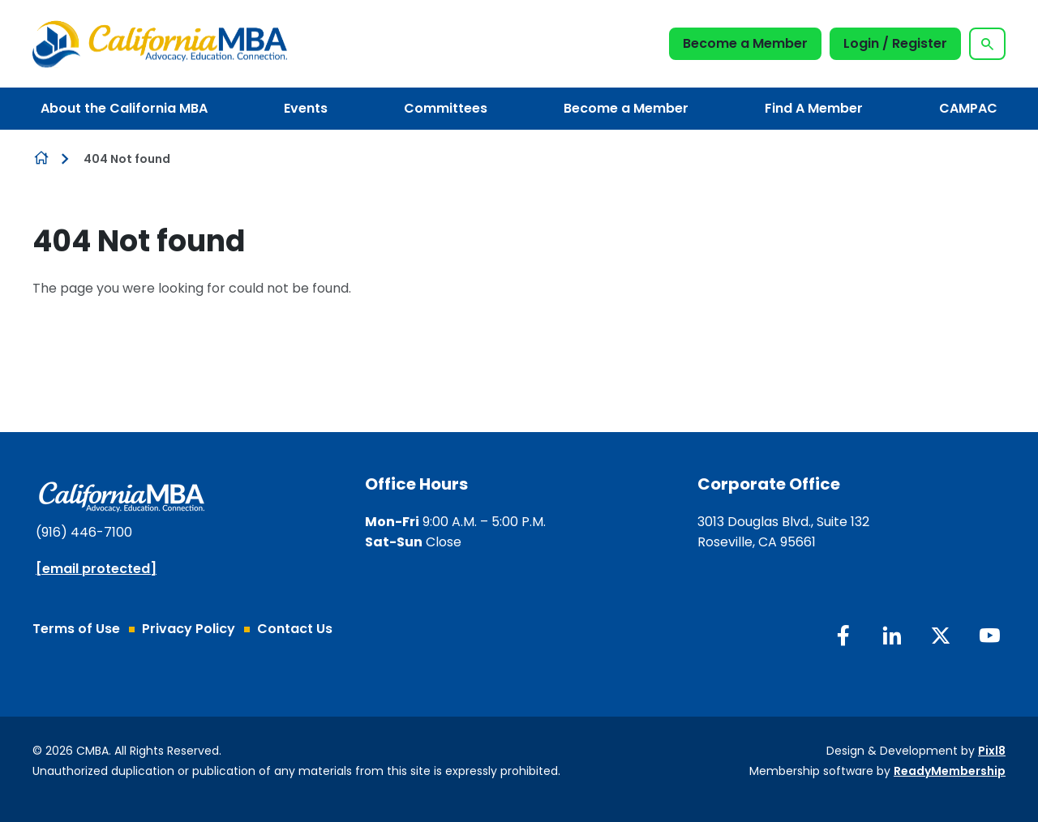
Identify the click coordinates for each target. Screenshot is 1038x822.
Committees (445, 108)
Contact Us (294, 628)
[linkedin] (892, 635)
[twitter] (940, 635)
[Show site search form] (987, 44)
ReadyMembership (950, 771)
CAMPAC (968, 108)
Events (306, 108)
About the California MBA (124, 108)
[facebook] (843, 635)
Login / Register (895, 43)
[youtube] (989, 635)
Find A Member (814, 108)
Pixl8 (992, 751)
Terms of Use (76, 628)
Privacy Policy (188, 628)
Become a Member (745, 43)
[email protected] (96, 568)
